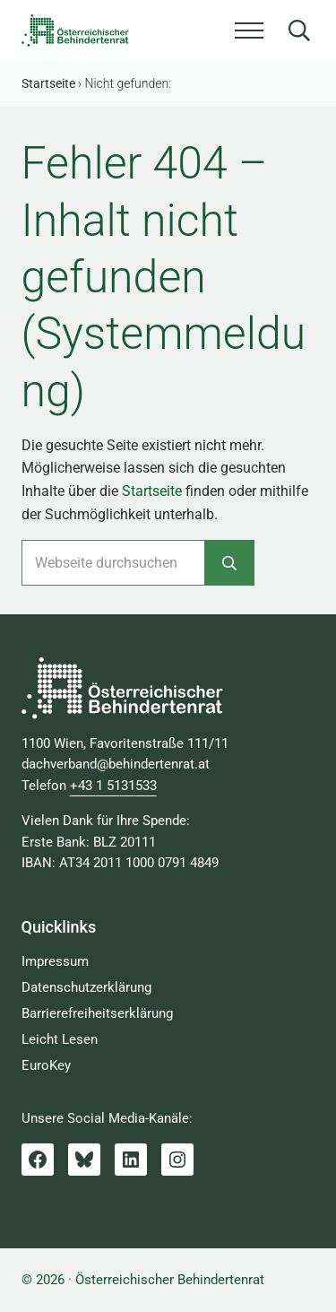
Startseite (152, 491)
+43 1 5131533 (113, 786)
